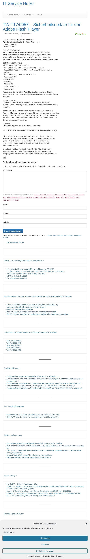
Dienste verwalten (9, 532)
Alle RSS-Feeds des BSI (15, 242)
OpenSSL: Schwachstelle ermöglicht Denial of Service (26, 307)
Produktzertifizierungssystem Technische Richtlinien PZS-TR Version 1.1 (32, 376)
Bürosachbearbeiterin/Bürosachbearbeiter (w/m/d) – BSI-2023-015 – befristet (34, 443)
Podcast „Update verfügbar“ (14, 514)
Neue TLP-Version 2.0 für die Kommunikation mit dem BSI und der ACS (32, 417)
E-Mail (6, 213)
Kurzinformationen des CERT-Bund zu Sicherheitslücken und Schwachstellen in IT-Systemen (38, 296)
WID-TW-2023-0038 (13, 350)
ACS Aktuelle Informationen (14, 406)
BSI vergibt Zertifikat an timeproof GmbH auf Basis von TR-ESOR (30, 269)
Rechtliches (28, 15)
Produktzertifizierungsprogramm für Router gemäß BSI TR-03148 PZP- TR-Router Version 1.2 (40, 386)
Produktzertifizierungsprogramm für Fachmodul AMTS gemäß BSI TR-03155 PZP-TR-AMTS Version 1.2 (44, 388)
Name (5, 204)
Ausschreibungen (10, 476)
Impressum (59, 556)
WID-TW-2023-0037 (13, 348)
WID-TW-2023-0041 (13, 341)
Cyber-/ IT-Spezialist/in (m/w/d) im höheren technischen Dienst (29, 455)
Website (6, 222)
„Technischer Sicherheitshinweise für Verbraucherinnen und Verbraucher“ (30, 332)
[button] (86, 523)
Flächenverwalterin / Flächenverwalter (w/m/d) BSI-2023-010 (28, 457)
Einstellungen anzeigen (45, 551)
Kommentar (7, 170)
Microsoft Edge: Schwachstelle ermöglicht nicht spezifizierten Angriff (31, 312)
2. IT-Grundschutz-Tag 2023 (16, 278)
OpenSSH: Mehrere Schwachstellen (19, 309)
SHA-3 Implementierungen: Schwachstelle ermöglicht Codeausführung (32, 305)
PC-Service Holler (12, 15)
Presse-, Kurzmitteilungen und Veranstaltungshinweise (24, 261)
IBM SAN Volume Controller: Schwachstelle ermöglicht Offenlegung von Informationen (37, 314)
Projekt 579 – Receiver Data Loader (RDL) (21, 484)
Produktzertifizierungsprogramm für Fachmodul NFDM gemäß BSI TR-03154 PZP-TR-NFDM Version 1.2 (44, 383)
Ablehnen (45, 545)
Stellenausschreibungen (13, 435)
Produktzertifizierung (11, 368)
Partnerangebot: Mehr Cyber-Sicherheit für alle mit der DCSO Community (33, 415)
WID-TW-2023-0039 (13, 345)
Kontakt (39, 15)
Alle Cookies (45, 538)
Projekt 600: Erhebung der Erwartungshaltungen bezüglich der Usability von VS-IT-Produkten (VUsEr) (43, 493)
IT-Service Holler (18, 3)
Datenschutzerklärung (33, 556)
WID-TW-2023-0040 (13, 343)
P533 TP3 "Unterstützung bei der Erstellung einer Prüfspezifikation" (30, 496)
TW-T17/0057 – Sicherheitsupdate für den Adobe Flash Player (42, 27)
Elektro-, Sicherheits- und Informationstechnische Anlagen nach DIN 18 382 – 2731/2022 (38, 491)
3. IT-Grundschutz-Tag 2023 (16, 276)
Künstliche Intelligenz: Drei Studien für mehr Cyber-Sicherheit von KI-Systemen (35, 271)
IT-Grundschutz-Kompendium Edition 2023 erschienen (26, 274)
